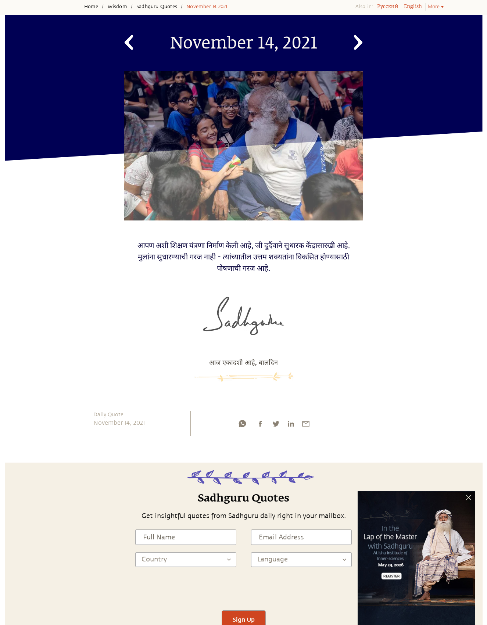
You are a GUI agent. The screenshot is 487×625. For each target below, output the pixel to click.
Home (91, 6)
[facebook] (260, 425)
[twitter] (276, 425)
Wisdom (117, 6)
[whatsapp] (242, 425)
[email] (306, 425)
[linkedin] (291, 425)
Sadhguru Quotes (156, 6)
